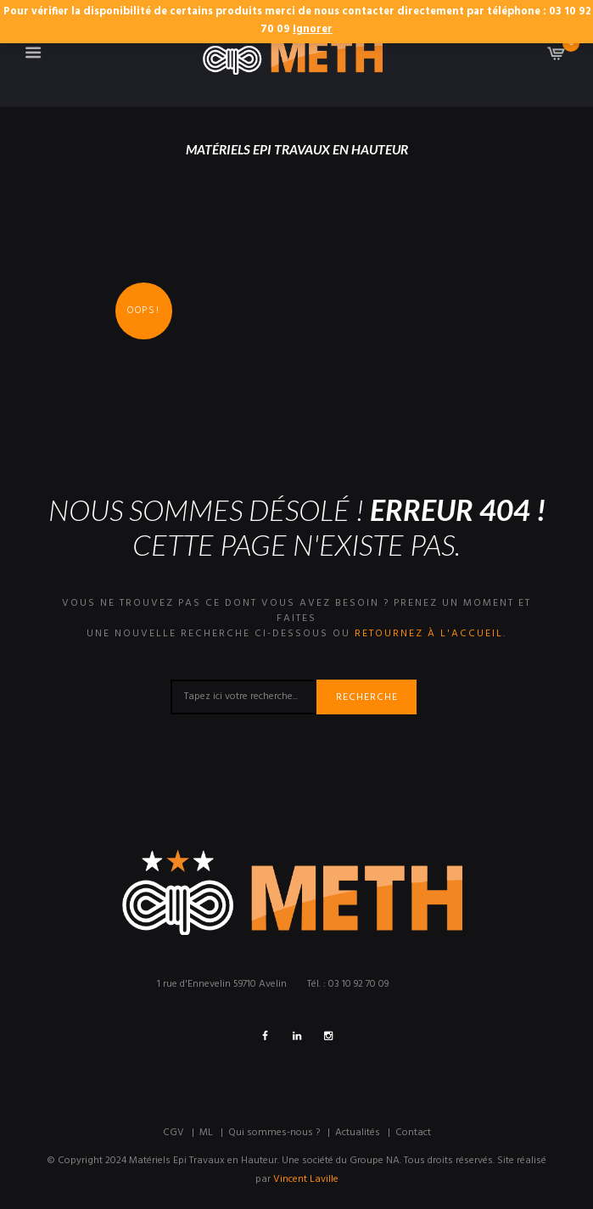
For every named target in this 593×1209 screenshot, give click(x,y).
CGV (173, 1132)
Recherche (367, 697)
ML (206, 1132)
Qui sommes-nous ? (274, 1132)
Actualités (357, 1132)
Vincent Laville (305, 1179)
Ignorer (313, 29)
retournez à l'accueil (429, 633)
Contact (413, 1132)
